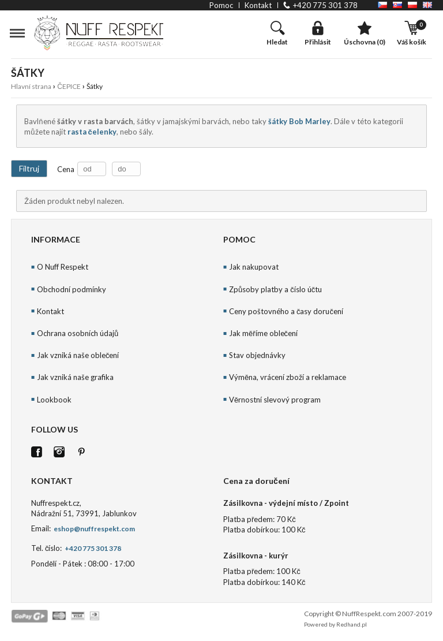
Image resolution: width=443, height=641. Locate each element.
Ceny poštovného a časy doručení (286, 311)
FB (36, 451)
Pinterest (81, 451)
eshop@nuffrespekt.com (93, 528)
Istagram (59, 451)
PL (412, 5)
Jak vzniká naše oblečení (78, 355)
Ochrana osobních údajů (77, 333)
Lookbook (54, 399)
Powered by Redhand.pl (335, 624)
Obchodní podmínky (71, 289)
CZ (382, 5)
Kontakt (50, 311)
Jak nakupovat (254, 266)
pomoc (221, 5)
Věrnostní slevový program (275, 399)
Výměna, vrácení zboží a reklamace (287, 377)
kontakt (258, 5)
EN (427, 5)
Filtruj (29, 168)
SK (397, 5)
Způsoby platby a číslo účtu (275, 289)
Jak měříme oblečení (263, 333)
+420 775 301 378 (325, 5)
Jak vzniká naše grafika (75, 377)
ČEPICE (69, 86)
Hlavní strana (31, 86)
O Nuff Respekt (62, 266)
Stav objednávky (257, 355)
